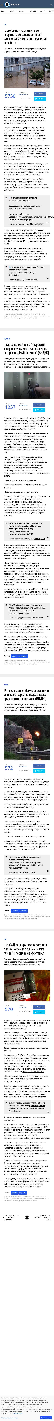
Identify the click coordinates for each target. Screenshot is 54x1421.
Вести (3, 11)
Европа (6, 685)
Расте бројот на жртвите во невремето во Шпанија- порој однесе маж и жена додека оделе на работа (25, 36)
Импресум (7, 1220)
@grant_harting (15, 1103)
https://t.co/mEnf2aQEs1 (19, 272)
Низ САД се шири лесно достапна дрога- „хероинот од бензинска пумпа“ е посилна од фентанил (26, 949)
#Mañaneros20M (25, 217)
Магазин (22, 11)
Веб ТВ (51, 11)
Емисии (33, 11)
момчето (34, 821)
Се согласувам (46, 1418)
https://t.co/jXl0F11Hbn (18, 868)
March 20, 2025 (36, 224)
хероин (40, 1041)
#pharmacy (34, 1105)
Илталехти (8, 899)
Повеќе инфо (17, 1413)
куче (16, 426)
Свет (5, 24)
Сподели (39, 94)
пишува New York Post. (33, 1071)
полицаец (34, 423)
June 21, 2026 (29, 872)
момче (15, 910)
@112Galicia (14, 275)
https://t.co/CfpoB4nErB (43, 217)
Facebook (42, 1215)
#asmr (42, 1105)
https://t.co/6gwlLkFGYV (19, 613)
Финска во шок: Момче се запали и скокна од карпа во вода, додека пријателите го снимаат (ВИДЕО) (26, 694)
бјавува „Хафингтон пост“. (23, 429)
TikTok (49, 1220)
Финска (23, 910)
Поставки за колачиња (9, 1418)
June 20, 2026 (39, 538)
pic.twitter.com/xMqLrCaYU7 (21, 534)
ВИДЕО (28, 899)
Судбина (7, 339)
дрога (20, 1038)
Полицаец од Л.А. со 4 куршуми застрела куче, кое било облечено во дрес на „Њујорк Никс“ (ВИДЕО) (26, 348)
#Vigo (32, 272)
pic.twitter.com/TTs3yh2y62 (20, 219)
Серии (42, 11)
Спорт (12, 11)
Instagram (37, 1217)
